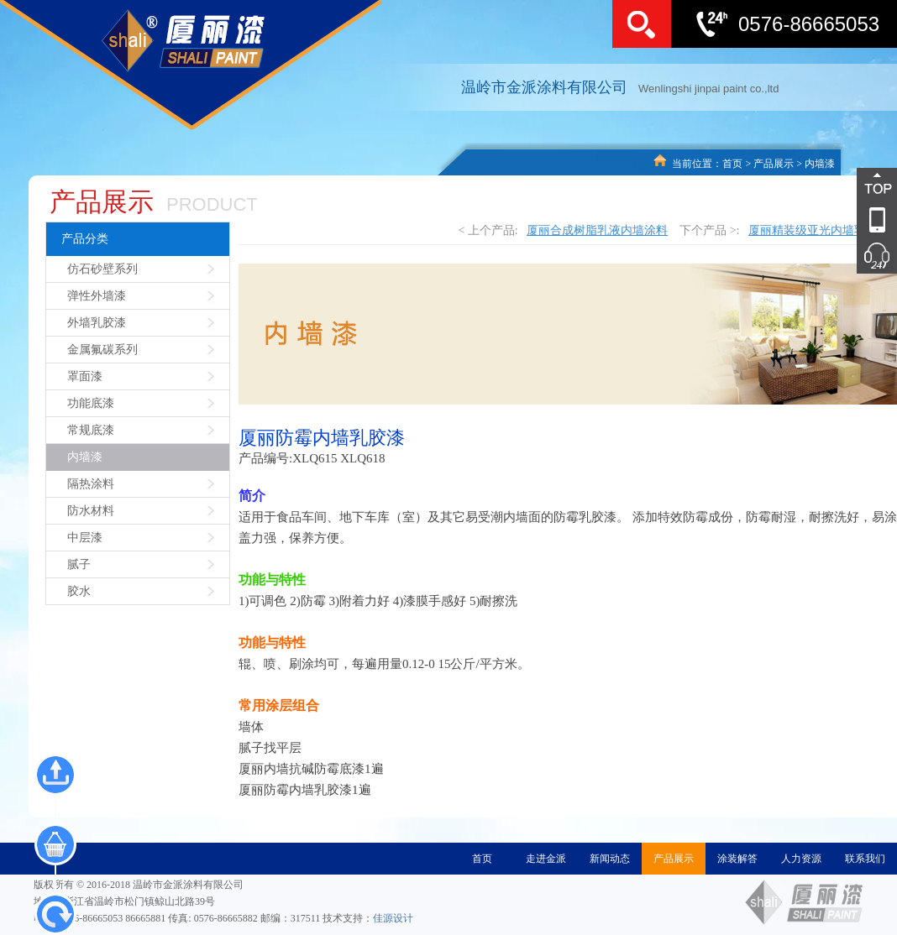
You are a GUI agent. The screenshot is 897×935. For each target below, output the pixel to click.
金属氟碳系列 (102, 349)
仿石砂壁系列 (102, 269)
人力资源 (801, 858)
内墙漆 (820, 164)
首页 (732, 164)
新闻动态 (610, 858)
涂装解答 (737, 858)
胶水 (79, 591)
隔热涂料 (90, 484)
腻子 (79, 564)
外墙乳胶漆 (96, 322)
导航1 (850, 185)
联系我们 (865, 858)
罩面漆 (84, 376)
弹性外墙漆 (96, 296)
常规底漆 (90, 430)
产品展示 (773, 164)
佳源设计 (393, 918)
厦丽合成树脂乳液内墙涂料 (597, 230)
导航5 (850, 256)
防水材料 (90, 510)
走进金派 (546, 858)
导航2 (850, 220)
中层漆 (84, 537)
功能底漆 (90, 403)
